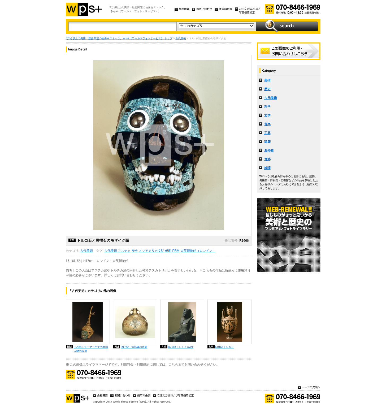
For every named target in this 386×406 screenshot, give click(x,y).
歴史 (135, 251)
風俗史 (269, 150)
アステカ (124, 251)
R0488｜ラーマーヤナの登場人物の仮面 (91, 348)
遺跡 (267, 159)
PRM (176, 251)
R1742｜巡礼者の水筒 (134, 346)
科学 (267, 107)
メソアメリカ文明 (151, 251)
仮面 (168, 251)
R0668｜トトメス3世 (180, 346)
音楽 (267, 124)
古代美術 (180, 38)
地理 (267, 168)
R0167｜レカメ (224, 346)
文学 (267, 115)
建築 (267, 142)
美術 (267, 80)
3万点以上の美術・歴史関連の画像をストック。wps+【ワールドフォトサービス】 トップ (119, 38)
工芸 (267, 133)
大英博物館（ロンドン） (197, 251)
